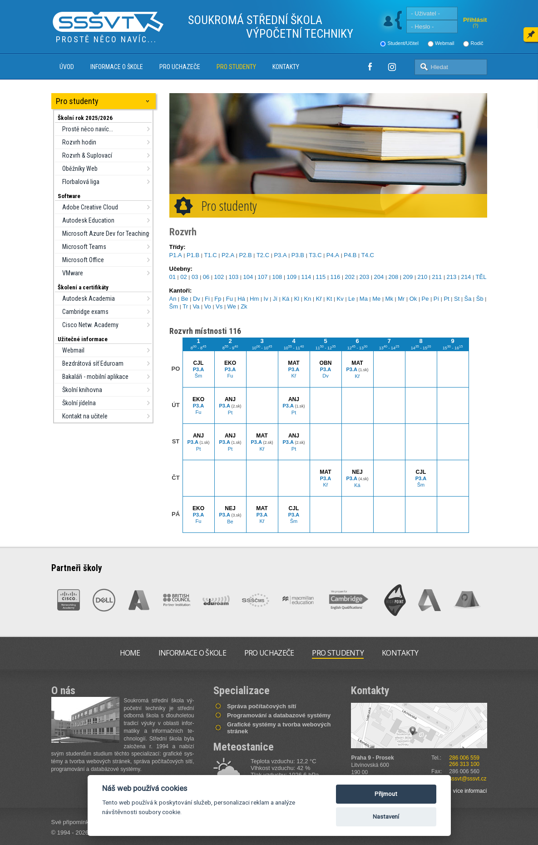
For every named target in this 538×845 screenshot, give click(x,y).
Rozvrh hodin (79, 142)
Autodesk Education (88, 220)
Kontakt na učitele (85, 416)
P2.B (245, 255)
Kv (340, 298)
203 (365, 276)
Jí (275, 298)
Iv (266, 298)
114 (306, 276)
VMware (72, 273)
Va (195, 306)
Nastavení (386, 816)
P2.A (228, 255)
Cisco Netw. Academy (90, 324)
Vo (207, 306)
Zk (244, 306)
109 (292, 276)
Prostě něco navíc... (87, 129)
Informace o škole (116, 66)
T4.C (367, 255)
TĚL (481, 276)
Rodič (476, 43)
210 (423, 276)
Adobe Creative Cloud (90, 207)
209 (408, 276)
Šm (173, 306)
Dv (196, 298)
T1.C (210, 255)
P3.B (297, 255)
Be (184, 298)
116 (336, 276)
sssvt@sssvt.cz (467, 778)
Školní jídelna (79, 403)
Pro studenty (236, 66)
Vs (219, 306)
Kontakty (285, 66)
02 (183, 276)
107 (263, 276)
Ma (364, 298)
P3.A (280, 255)
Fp (217, 298)
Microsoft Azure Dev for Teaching (105, 233)
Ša (468, 298)
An (173, 298)
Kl (297, 298)
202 (350, 276)
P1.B (193, 255)
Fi (207, 298)
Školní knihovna (82, 389)
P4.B (350, 255)
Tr (185, 306)
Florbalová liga (80, 181)
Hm (254, 298)
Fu (229, 298)
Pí (436, 298)
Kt (329, 298)
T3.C (315, 255)
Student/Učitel (402, 43)
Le (351, 298)
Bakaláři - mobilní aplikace (95, 376)
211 (437, 276)
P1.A (175, 255)
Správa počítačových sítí (261, 706)
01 (172, 276)
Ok (413, 298)
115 (321, 276)
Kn (307, 298)
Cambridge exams (85, 311)
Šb (480, 298)
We (231, 306)
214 (466, 276)
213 (452, 276)
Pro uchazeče (179, 66)
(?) (475, 25)
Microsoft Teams (84, 246)
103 (234, 276)
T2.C (263, 255)
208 (394, 276)
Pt (446, 298)
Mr (401, 298)
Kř (319, 298)
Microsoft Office (83, 259)
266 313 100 (464, 764)
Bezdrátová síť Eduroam (92, 363)
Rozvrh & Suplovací (87, 155)
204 (379, 276)
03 (195, 276)
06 (206, 276)
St (456, 298)
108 (277, 276)
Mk (389, 298)
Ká (285, 298)
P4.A (332, 255)
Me (376, 298)
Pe (425, 298)
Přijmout (386, 793)
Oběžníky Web (80, 168)
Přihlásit (475, 19)
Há (241, 298)
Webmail (444, 43)
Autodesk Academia (88, 298)
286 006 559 (464, 758)
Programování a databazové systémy (279, 715)
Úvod (66, 66)
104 (248, 276)
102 (219, 276)
